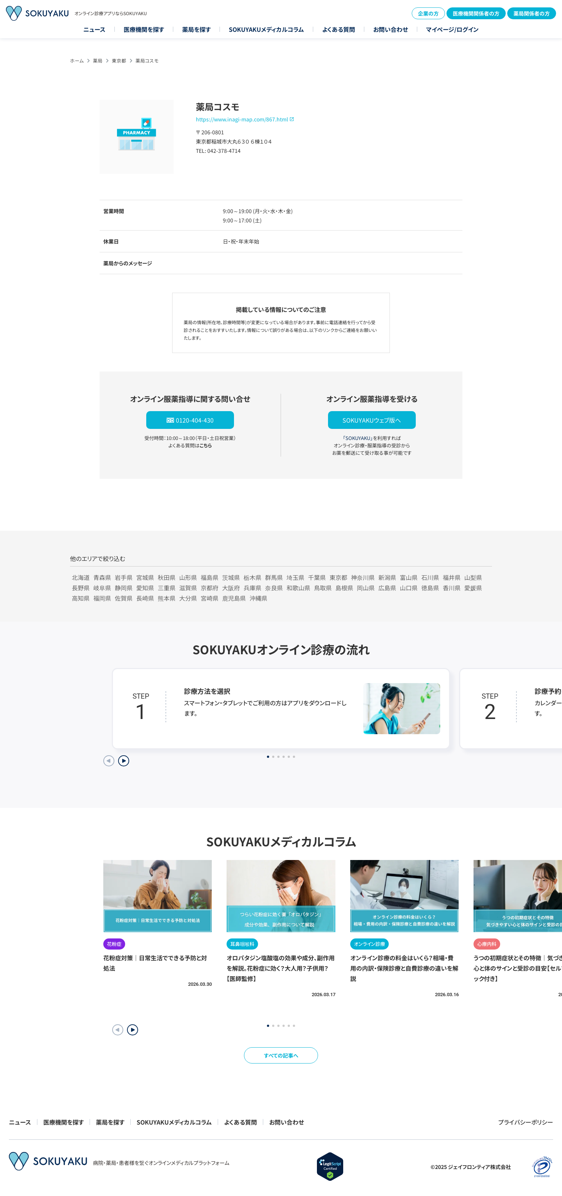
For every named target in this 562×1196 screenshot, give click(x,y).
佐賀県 (124, 598)
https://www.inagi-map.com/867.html (242, 119)
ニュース (94, 29)
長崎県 (145, 598)
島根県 (344, 587)
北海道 (81, 577)
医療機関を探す (144, 29)
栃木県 (252, 577)
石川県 (430, 577)
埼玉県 (295, 577)
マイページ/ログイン (452, 29)
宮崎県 (209, 598)
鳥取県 (323, 587)
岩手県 (124, 577)
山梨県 (473, 577)
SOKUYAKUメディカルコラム (266, 29)
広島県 (387, 587)
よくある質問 (338, 29)
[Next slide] (123, 760)
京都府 (209, 587)
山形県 (188, 577)
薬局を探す (196, 29)
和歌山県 (298, 587)
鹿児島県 (234, 598)
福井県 (452, 577)
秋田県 (166, 577)
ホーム (77, 60)
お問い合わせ (390, 29)
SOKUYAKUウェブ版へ (371, 420)
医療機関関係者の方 (476, 13)
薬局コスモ (147, 60)
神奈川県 (363, 577)
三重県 (166, 587)
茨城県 (231, 577)
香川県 (452, 587)
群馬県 (274, 577)
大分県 (188, 598)
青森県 (102, 577)
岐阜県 (102, 587)
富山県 (409, 577)
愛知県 (145, 587)
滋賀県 (188, 587)
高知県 (81, 598)
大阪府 (231, 587)
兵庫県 (252, 587)
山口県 (409, 587)
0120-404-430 (195, 420)
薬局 (98, 60)
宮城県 (145, 577)
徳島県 (430, 587)
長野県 (81, 587)
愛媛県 (473, 587)
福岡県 (102, 598)
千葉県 (317, 577)
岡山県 (366, 587)
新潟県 (387, 577)
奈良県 (274, 587)
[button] (132, 1029)
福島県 (209, 577)
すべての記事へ (281, 1055)
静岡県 (124, 587)
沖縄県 (258, 598)
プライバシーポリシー (525, 1122)
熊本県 (166, 598)
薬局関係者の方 (532, 13)
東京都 (119, 60)
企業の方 (428, 13)
